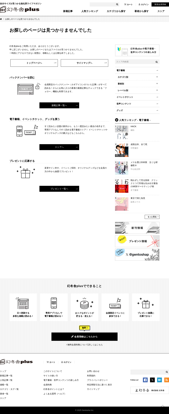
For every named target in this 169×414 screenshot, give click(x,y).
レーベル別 (123, 90)
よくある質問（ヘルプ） (54, 394)
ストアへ (59, 147)
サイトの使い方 (50, 375)
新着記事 (68, 11)
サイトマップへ (84, 63)
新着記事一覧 (6, 375)
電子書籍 (121, 70)
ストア (161, 11)
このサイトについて (52, 371)
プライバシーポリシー (97, 380)
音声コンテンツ (124, 104)
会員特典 (47, 384)
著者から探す (141, 11)
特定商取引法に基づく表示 (99, 384)
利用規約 (91, 375)
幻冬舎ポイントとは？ (53, 389)
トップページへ (34, 63)
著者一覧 (4, 394)
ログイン (144, 4)
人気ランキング (89, 11)
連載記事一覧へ (59, 105)
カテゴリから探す (116, 11)
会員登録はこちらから (84, 336)
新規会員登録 (160, 4)
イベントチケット (125, 97)
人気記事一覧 (6, 380)
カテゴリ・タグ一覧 (9, 389)
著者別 (121, 84)
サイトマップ (93, 389)
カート (128, 4)
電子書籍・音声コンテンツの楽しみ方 (61, 380)
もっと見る (152, 217)
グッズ (120, 110)
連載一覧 (4, 384)
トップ (3, 371)
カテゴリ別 (123, 77)
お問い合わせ (93, 371)
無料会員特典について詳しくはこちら (85, 344)
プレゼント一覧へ (59, 188)
